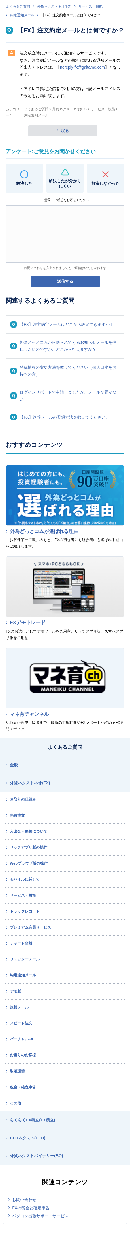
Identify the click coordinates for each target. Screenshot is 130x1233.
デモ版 (15, 991)
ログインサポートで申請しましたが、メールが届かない (68, 396)
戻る (65, 130)
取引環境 (17, 1071)
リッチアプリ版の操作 (28, 847)
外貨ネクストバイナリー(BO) (36, 1155)
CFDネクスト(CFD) (27, 1138)
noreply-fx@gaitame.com (82, 67)
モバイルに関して (25, 879)
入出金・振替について (28, 831)
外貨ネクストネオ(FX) (54, 6)
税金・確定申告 (23, 1087)
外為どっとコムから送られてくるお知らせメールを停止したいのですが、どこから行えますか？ (68, 346)
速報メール (19, 1007)
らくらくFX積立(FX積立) (32, 1120)
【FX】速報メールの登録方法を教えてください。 (65, 417)
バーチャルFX (21, 1039)
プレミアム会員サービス (30, 927)
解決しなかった (105, 183)
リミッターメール (25, 959)
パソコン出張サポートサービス (40, 1216)
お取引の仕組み (23, 799)
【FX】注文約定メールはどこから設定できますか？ (67, 324)
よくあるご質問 (18, 6)
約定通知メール (22, 15)
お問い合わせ (24, 1199)
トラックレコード (25, 911)
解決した (24, 183)
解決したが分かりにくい (65, 183)
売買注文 (17, 815)
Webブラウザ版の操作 (29, 863)
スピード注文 (21, 1023)
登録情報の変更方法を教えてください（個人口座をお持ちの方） (68, 371)
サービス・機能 (90, 6)
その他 (15, 1103)
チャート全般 (21, 943)
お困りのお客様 (23, 1055)
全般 (14, 765)
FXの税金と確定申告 (31, 1207)
